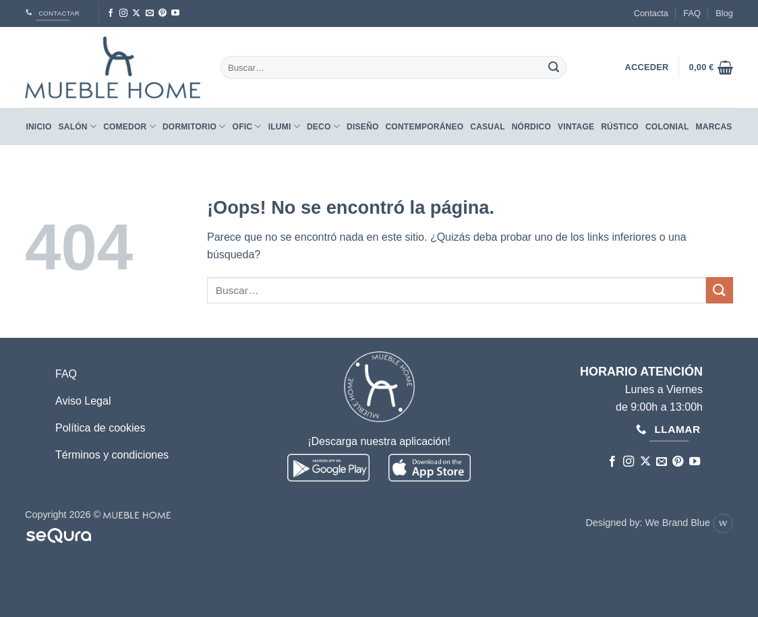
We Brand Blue (689, 522)
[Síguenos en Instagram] (123, 13)
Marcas (714, 126)
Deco (323, 126)
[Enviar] (553, 67)
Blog (724, 13)
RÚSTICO (620, 126)
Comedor (129, 126)
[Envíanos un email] (150, 13)
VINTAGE (576, 126)
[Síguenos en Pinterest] (162, 13)
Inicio (38, 126)
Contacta (651, 13)
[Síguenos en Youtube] (175, 13)
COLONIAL (667, 126)
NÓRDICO (531, 126)
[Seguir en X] (136, 13)
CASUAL (487, 126)
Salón (78, 126)
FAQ (692, 13)
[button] (711, 67)
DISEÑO (362, 126)
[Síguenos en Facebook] (111, 13)
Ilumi (284, 126)
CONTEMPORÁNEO (424, 126)
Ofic (247, 126)
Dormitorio (194, 126)
